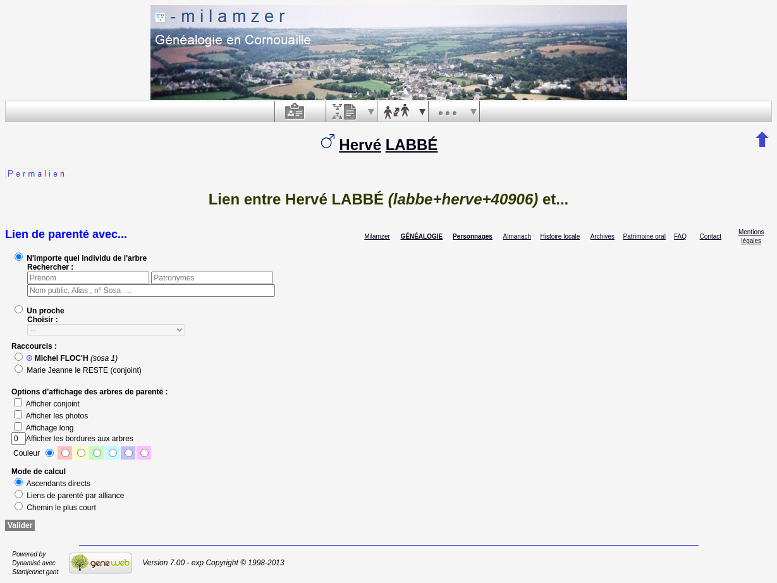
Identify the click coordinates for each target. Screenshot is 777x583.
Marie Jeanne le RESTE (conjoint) (78, 370)
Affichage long (44, 427)
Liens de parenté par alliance (69, 495)
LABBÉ (412, 144)
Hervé (360, 144)
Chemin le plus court (55, 507)
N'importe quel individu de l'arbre (81, 258)
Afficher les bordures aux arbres (72, 438)
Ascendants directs (52, 483)
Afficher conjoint (47, 403)
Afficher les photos (51, 415)
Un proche (39, 310)
